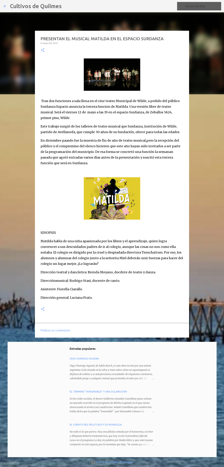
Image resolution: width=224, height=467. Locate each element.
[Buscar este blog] (202, 6)
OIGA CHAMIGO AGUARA (84, 358)
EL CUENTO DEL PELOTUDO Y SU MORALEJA (96, 424)
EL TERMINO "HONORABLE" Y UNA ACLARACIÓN (98, 391)
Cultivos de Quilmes (36, 6)
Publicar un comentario (55, 330)
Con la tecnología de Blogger (112, 462)
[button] (43, 50)
